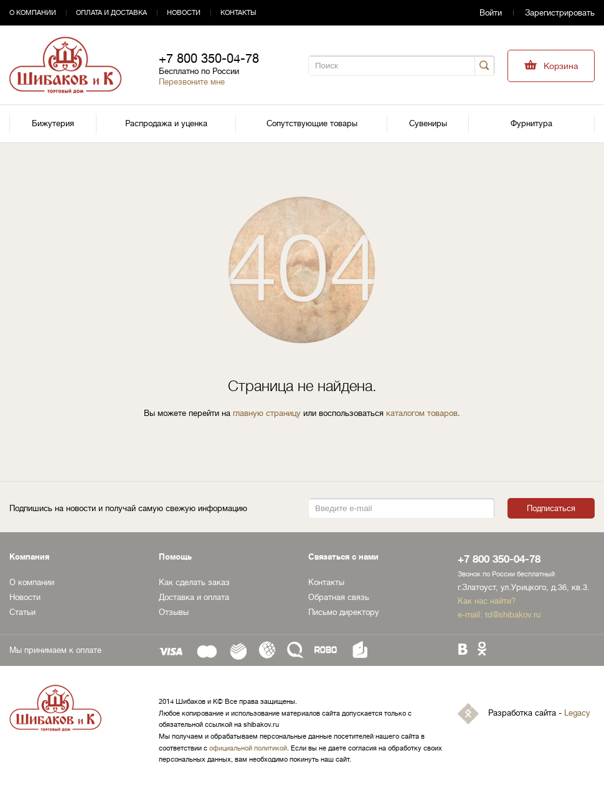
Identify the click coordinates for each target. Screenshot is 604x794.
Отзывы (174, 612)
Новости (184, 13)
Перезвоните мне (192, 81)
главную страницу (267, 413)
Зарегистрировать (560, 12)
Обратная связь (338, 597)
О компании (32, 13)
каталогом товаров (422, 413)
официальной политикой (248, 748)
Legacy (577, 713)
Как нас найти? (487, 601)
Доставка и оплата (194, 597)
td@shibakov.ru (512, 614)
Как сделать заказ (194, 582)
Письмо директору (343, 612)
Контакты (238, 13)
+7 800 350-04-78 (209, 58)
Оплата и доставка (111, 13)
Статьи (22, 612)
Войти (490, 12)
